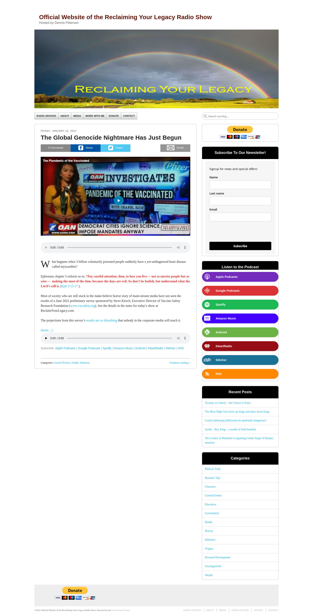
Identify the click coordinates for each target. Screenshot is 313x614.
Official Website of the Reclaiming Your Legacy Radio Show (125, 17)
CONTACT (129, 116)
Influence (85, 362)
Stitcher (171, 348)
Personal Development (217, 557)
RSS (181, 348)
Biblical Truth (212, 468)
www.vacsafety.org (82, 305)
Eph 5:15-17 (70, 286)
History (209, 530)
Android (140, 348)
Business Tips (212, 477)
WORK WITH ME (94, 116)
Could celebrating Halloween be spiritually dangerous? (235, 420)
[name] (240, 184)
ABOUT (64, 116)
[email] (240, 217)
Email (213, 209)
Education (210, 504)
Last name (216, 193)
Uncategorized (213, 566)
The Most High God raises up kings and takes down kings (237, 411)
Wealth (209, 575)
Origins (209, 548)
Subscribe (240, 246)
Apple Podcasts (65, 348)
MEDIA (77, 116)
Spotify (107, 348)
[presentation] (240, 233)
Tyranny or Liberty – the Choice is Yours (228, 402)
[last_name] (240, 201)
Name (213, 177)
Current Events (62, 362)
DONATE (114, 116)
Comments (55, 147)
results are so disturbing (101, 320)
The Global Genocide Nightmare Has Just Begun (111, 137)
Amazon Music (123, 348)
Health (75, 362)
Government (212, 513)
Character (210, 486)
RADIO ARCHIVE (46, 116)
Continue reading (180, 362)
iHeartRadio (155, 348)
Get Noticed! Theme (120, 610)
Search (205, 116)
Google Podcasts (89, 348)
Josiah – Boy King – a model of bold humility (230, 429)
